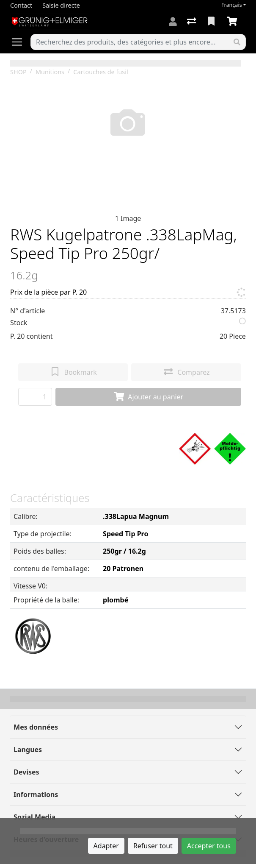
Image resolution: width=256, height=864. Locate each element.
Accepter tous (209, 845)
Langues (28, 749)
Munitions (50, 72)
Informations (36, 794)
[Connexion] (173, 21)
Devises (26, 772)
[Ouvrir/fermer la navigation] (20, 42)
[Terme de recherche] (129, 42)
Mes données (36, 727)
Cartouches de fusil (100, 72)
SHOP (18, 72)
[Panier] (233, 22)
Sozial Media (34, 817)
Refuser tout (153, 845)
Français (231, 4)
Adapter (106, 845)
